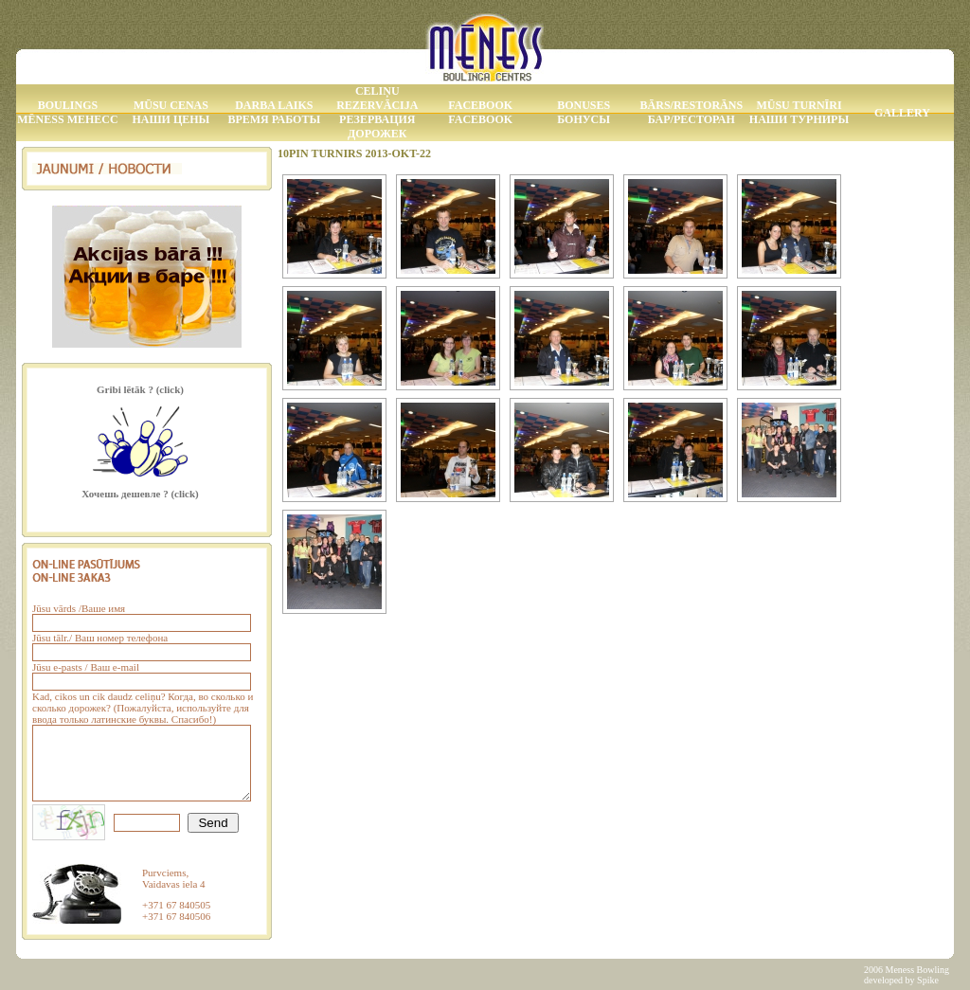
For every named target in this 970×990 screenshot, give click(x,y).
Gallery (902, 112)
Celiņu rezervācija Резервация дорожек (377, 112)
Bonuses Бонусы (583, 112)
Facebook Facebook (480, 112)
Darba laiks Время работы (273, 112)
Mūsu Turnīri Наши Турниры (799, 112)
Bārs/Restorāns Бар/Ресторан (691, 112)
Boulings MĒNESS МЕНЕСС (67, 112)
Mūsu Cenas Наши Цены (170, 112)
